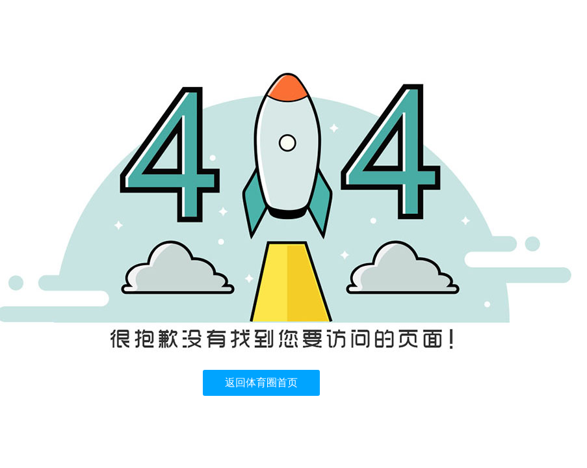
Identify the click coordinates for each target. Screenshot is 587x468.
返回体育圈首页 (261, 382)
